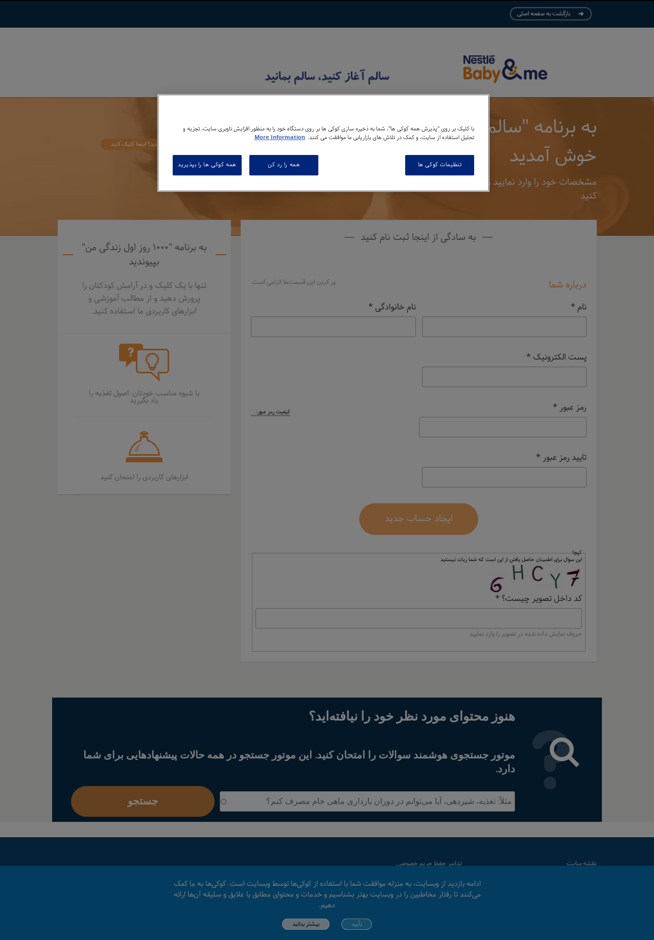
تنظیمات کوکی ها (440, 164)
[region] (323, 143)
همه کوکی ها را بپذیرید (207, 164)
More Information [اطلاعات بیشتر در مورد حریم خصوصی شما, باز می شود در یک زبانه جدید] (279, 137)
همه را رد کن (284, 164)
